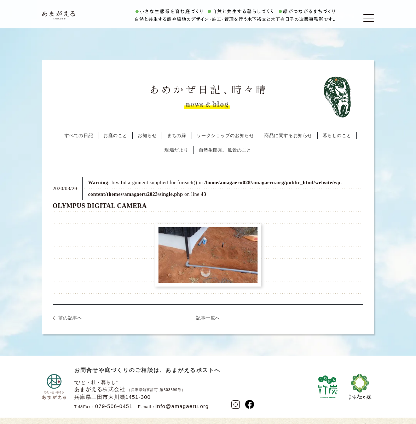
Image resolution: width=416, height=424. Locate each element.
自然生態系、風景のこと (225, 157)
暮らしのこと (337, 143)
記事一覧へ (208, 325)
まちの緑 (176, 143)
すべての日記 (78, 143)
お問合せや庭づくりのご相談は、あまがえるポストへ (147, 377)
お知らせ (147, 143)
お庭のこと (115, 143)
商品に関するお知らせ (288, 143)
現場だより (176, 157)
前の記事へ (70, 325)
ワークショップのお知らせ (225, 143)
